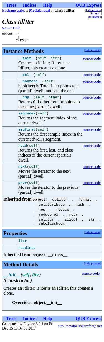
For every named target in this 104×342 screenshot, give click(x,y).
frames (95, 13)
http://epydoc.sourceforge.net (80, 335)
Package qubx (13, 10)
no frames (94, 16)
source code (11, 27)
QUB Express (88, 5)
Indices (29, 5)
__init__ (26, 60)
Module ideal (39, 10)
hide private (93, 10)
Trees (11, 5)
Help (47, 5)
